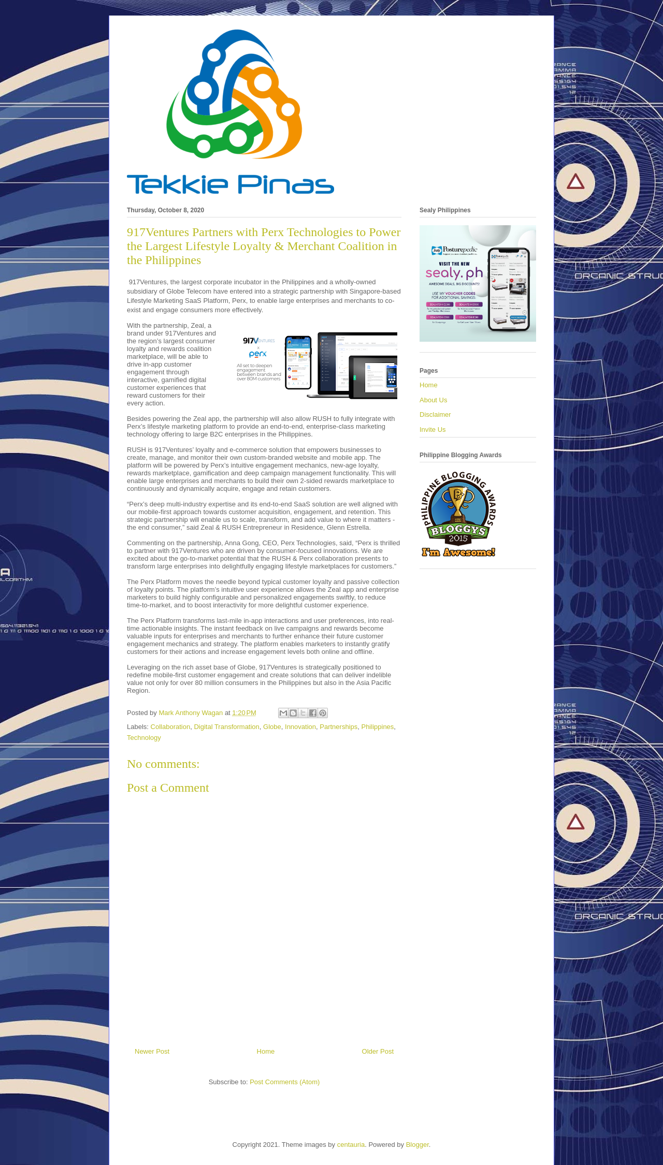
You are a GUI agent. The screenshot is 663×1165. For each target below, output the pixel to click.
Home (266, 1051)
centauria (351, 1144)
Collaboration (171, 727)
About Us (433, 400)
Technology (144, 737)
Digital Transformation (226, 727)
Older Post (378, 1051)
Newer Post (152, 1051)
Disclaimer (435, 414)
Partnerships (338, 727)
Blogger (417, 1144)
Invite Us (433, 429)
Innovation (300, 727)
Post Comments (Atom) (285, 1082)
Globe (272, 727)
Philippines (377, 727)
